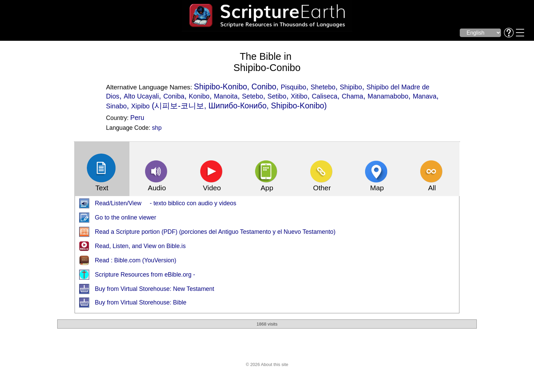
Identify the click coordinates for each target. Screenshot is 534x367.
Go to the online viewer (125, 217)
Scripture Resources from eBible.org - (145, 274)
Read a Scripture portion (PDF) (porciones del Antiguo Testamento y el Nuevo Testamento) (215, 231)
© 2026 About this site (267, 364)
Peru (137, 117)
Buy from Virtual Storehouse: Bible (141, 302)
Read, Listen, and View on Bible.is (140, 246)
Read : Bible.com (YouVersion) (135, 260)
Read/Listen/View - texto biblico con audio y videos (165, 203)
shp (156, 127)
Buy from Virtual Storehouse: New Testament (154, 288)
